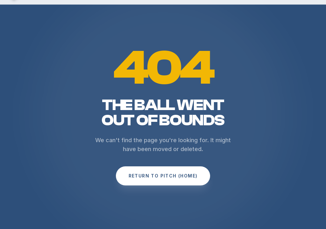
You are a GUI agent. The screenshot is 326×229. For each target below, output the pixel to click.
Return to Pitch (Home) (163, 175)
